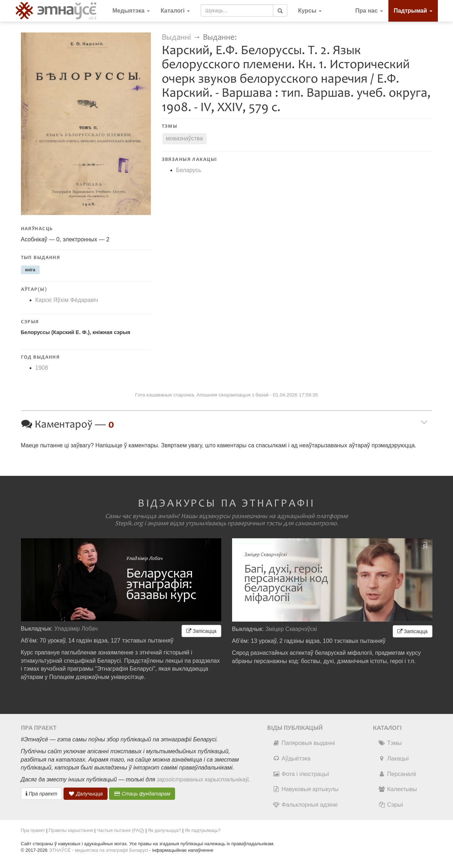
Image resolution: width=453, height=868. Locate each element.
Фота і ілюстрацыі (301, 774)
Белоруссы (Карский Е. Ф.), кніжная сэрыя (75, 332)
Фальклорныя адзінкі (305, 805)
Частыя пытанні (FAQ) (120, 830)
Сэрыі (390, 805)
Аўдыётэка (291, 758)
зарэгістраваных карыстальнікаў (202, 779)
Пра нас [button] (369, 11)
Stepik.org (129, 523)
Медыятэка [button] (131, 11)
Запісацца (201, 631)
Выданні (177, 37)
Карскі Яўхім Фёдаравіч (66, 300)
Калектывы (397, 789)
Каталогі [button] (175, 11)
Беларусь (188, 170)
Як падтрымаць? (203, 830)
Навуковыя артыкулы (306, 789)
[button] (310, 11)
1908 (41, 368)
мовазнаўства (184, 138)
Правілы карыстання (71, 830)
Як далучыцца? (164, 830)
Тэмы (390, 743)
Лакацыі (393, 758)
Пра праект (41, 794)
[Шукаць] (280, 10)
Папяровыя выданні (304, 743)
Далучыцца (85, 794)
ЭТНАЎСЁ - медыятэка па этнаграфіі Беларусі (98, 850)
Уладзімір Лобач (76, 629)
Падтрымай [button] (413, 11)
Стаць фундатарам (142, 794)
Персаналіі (397, 774)
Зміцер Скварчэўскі (291, 629)
